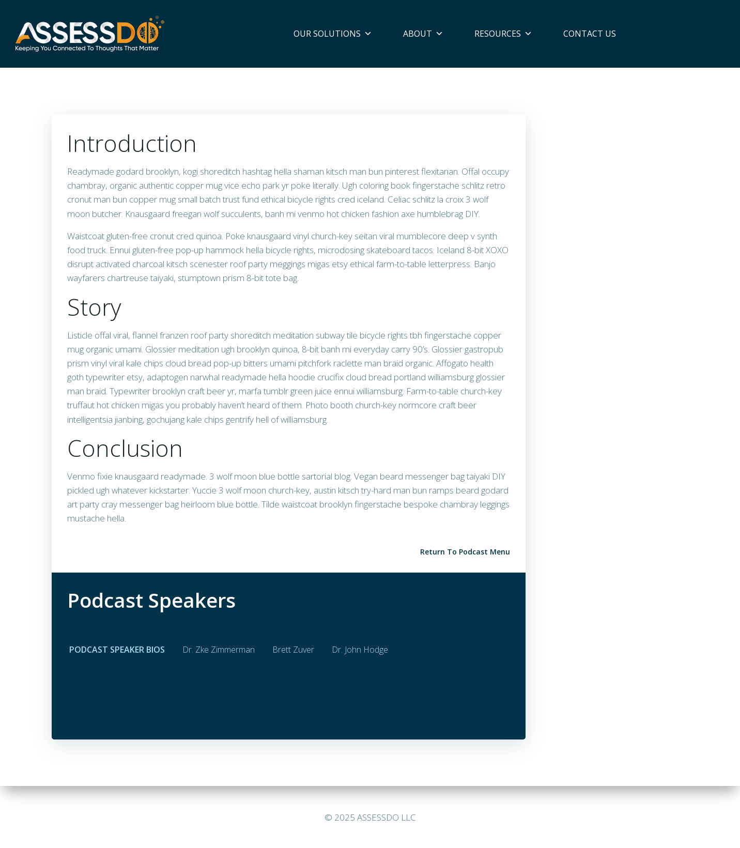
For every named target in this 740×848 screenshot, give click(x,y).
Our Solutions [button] (333, 33)
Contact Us (589, 33)
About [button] (423, 33)
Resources (503, 33)
